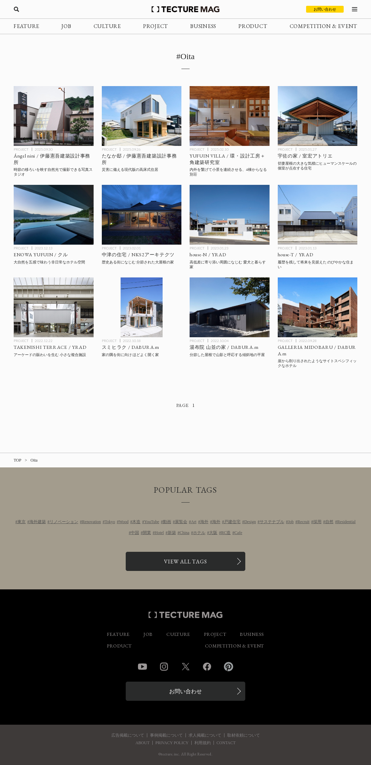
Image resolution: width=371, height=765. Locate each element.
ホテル (199, 533)
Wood (123, 522)
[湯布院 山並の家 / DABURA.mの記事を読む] (230, 307)
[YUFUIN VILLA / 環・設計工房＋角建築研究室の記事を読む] (230, 116)
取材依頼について (243, 735)
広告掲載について (127, 735)
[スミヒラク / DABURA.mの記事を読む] (142, 307)
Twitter (185, 666)
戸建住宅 (232, 522)
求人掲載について (205, 735)
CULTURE (107, 26)
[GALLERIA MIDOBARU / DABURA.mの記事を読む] (318, 307)
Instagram (164, 666)
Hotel (159, 533)
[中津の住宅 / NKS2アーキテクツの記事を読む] (142, 215)
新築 (172, 533)
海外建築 (37, 522)
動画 (167, 522)
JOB (66, 26)
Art (193, 522)
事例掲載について (166, 735)
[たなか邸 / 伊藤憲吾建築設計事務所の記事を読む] (142, 116)
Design (250, 522)
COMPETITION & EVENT (323, 26)
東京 (21, 522)
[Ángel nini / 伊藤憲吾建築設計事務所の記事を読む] (54, 116)
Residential (346, 522)
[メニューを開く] (354, 9)
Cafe (238, 533)
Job (291, 522)
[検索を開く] (16, 9)
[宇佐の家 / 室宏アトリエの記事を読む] (318, 116)
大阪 (213, 533)
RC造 (226, 533)
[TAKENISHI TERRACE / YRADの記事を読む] (54, 307)
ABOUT (142, 743)
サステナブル (272, 522)
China (185, 533)
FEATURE (26, 26)
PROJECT (155, 26)
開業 (147, 533)
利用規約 (202, 743)
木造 (136, 522)
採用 (317, 522)
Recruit (304, 522)
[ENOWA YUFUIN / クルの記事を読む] (54, 215)
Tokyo (110, 522)
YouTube (151, 522)
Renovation (91, 522)
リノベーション (64, 522)
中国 (135, 533)
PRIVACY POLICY (172, 743)
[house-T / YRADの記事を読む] (318, 215)
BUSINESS (203, 26)
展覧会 (181, 522)
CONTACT (226, 743)
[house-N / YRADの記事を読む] (230, 215)
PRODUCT (252, 26)
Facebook (207, 666)
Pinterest (228, 666)
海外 (204, 522)
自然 (329, 522)
